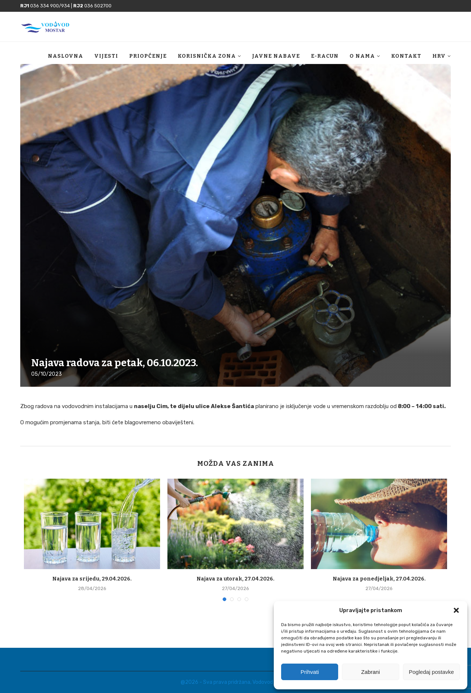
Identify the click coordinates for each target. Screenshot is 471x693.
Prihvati (310, 672)
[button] (456, 610)
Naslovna (65, 56)
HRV (439, 56)
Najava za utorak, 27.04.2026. (235, 579)
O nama (362, 56)
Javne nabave (276, 56)
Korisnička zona (207, 56)
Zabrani (370, 672)
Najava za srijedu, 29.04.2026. (92, 579)
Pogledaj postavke (431, 672)
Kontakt (406, 56)
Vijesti (106, 56)
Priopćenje (148, 56)
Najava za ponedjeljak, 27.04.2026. (379, 579)
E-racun (325, 56)
